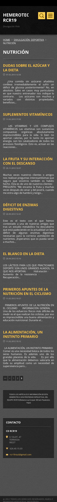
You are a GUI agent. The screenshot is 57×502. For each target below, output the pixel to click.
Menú (50, 15)
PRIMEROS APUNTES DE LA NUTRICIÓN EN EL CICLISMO (27, 291)
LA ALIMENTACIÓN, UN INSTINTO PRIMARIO (23, 334)
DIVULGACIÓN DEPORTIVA (29, 40)
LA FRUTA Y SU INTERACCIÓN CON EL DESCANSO (28, 161)
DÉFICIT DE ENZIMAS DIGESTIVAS (20, 207)
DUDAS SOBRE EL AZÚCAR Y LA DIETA (26, 67)
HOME (6, 40)
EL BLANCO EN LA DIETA (23, 253)
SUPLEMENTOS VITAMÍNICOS (27, 114)
